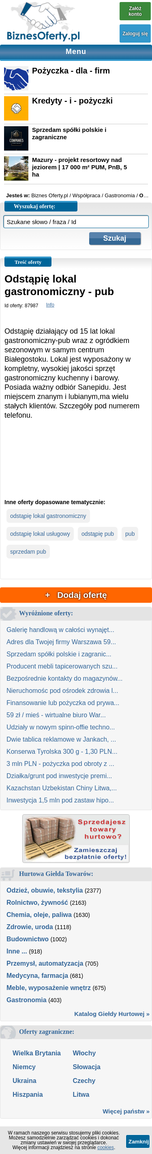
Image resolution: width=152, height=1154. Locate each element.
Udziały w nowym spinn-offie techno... (60, 727)
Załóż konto (135, 11)
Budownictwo (27, 939)
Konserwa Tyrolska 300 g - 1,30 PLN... (62, 751)
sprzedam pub (28, 551)
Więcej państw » (126, 1111)
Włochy (84, 1053)
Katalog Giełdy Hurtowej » (112, 1013)
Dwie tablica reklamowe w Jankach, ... (61, 739)
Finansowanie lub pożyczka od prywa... (62, 702)
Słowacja (86, 1066)
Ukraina (24, 1080)
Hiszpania (28, 1094)
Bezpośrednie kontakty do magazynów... (64, 678)
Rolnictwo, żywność (37, 902)
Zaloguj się (135, 34)
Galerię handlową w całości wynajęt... (60, 629)
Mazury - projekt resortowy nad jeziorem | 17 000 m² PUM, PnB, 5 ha (79, 167)
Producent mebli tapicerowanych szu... (62, 666)
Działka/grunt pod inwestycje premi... (59, 775)
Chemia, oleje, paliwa (39, 914)
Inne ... (16, 951)
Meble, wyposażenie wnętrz (48, 987)
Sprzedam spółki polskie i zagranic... (58, 654)
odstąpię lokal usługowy (40, 534)
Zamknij (138, 1142)
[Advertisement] (76, 465)
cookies (105, 1147)
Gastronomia (26, 1000)
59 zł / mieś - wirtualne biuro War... (56, 715)
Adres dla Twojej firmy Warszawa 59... (61, 641)
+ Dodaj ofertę (76, 595)
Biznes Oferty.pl (49, 195)
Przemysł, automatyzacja (44, 963)
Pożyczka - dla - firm (71, 70)
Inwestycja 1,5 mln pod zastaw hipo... (60, 800)
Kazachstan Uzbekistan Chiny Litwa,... (61, 788)
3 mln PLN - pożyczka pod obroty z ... (60, 763)
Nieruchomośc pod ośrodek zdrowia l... (62, 690)
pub (130, 534)
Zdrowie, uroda (29, 926)
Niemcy (24, 1066)
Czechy (84, 1080)
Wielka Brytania (37, 1053)
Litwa (81, 1094)
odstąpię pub (97, 534)
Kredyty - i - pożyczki (72, 100)
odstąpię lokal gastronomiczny (48, 516)
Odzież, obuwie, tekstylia (44, 890)
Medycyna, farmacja (37, 975)
